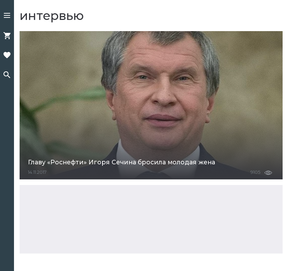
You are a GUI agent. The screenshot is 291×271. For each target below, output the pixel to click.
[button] (7, 16)
